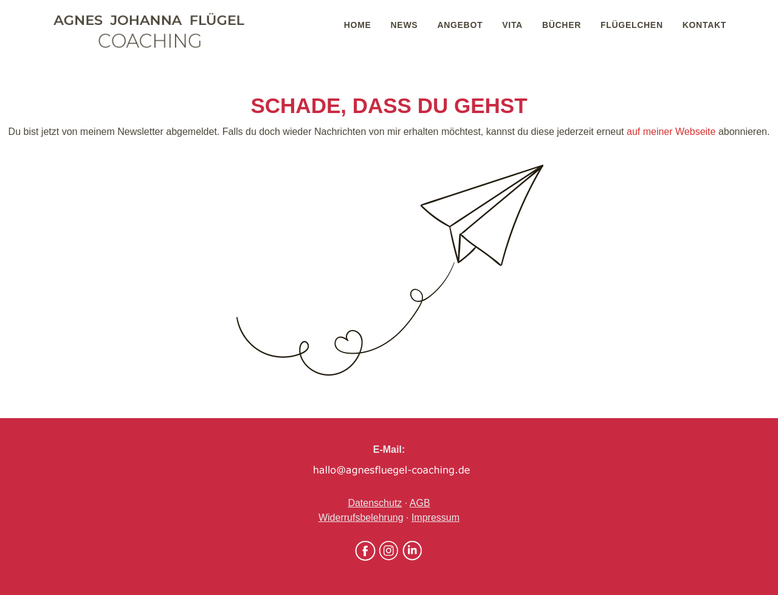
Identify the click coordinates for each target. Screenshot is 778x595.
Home (357, 25)
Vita (512, 25)
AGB (420, 503)
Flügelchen (632, 25)
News (404, 25)
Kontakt (704, 25)
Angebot (460, 25)
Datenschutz (375, 503)
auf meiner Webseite (671, 131)
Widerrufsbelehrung (361, 517)
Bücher (561, 25)
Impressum (435, 517)
